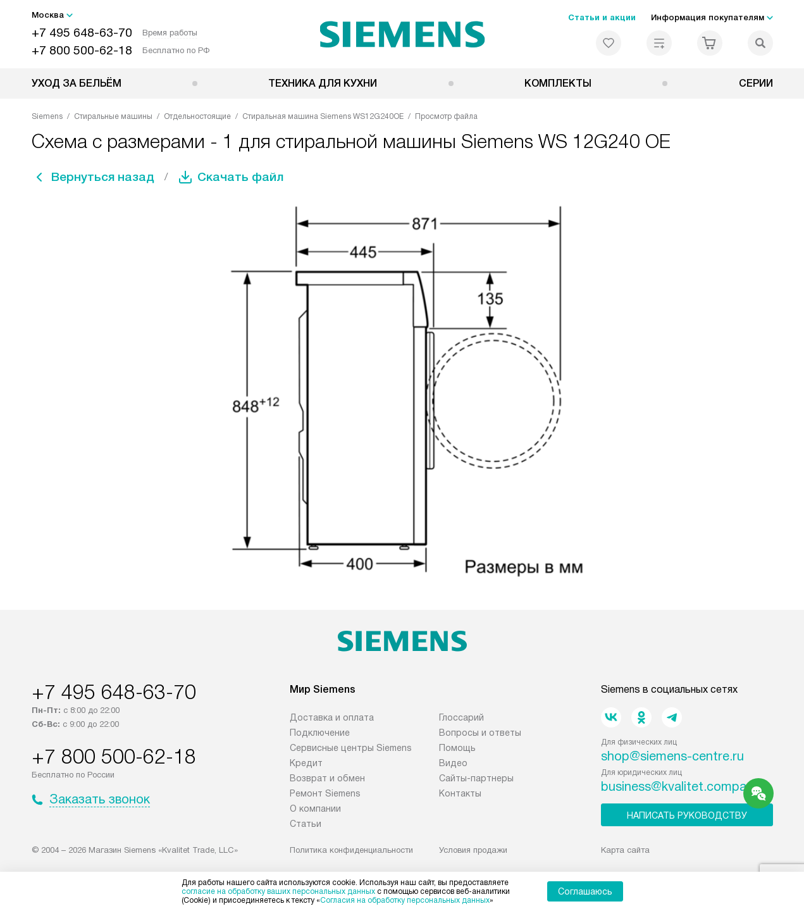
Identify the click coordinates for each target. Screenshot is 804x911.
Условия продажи (473, 850)
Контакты (460, 793)
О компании (315, 808)
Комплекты (557, 83)
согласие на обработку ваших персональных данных (278, 891)
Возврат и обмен (327, 778)
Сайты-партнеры (476, 778)
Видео (453, 763)
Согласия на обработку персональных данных (405, 900)
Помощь (457, 748)
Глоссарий (461, 717)
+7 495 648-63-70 (82, 32)
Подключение (320, 733)
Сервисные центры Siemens (351, 748)
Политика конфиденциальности (351, 850)
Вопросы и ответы (480, 733)
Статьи (305, 824)
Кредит (306, 763)
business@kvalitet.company (680, 786)
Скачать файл (246, 177)
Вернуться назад (105, 177)
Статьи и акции (602, 17)
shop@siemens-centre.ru (672, 756)
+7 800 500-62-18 (82, 50)
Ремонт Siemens (325, 793)
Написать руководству (687, 815)
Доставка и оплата (332, 717)
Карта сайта (625, 850)
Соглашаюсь (585, 891)
